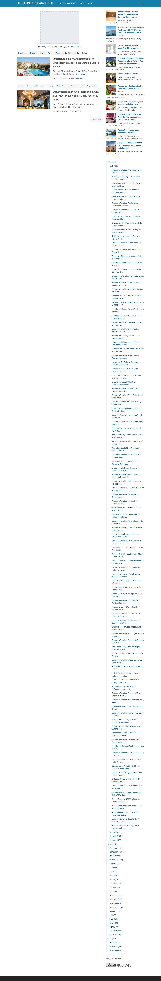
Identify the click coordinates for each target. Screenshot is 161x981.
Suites (84, 53)
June (113, 872)
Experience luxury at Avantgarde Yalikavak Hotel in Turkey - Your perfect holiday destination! (131, 61)
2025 (112, 844)
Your (95, 86)
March (114, 832)
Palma (50, 53)
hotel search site (67, 3)
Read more (80, 74)
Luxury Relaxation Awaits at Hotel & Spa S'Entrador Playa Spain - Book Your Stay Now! (76, 95)
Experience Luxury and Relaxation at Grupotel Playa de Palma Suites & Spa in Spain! (76, 62)
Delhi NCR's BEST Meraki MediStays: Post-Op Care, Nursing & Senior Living (128, 14)
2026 (112, 162)
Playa (58, 53)
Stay (88, 86)
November (116, 852)
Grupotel (33, 53)
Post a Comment (75, 78)
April (114, 166)
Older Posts (96, 119)
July (114, 868)
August (115, 864)
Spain (77, 53)
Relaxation (67, 53)
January (115, 840)
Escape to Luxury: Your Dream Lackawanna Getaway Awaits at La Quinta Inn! (130, 145)
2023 (112, 939)
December (116, 848)
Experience (22, 53)
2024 (112, 891)
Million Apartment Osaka (128, 74)
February (115, 836)
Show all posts (74, 46)
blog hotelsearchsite (35, 3)
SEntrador (71, 86)
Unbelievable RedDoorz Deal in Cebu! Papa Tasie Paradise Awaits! (130, 88)
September (116, 860)
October (115, 856)
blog (90, 3)
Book (29, 86)
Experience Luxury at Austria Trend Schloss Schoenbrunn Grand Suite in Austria (129, 117)
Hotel (36, 86)
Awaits (20, 86)
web (82, 3)
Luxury (41, 53)
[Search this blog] (142, 3)
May (113, 876)
